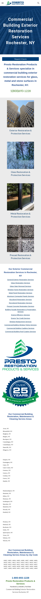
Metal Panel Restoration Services (20, 293)
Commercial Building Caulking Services (20, 328)
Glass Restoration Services (20, 283)
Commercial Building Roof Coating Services (20, 331)
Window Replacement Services (21, 322)
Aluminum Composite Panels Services (20, 296)
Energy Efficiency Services (20, 315)
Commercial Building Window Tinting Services (20, 325)
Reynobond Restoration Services (20, 303)
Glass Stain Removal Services (20, 286)
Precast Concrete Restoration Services (20, 306)
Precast (13, 255)
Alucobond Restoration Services (20, 299)
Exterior (13, 130)
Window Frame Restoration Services (20, 290)
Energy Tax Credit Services (20, 318)
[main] (20, 30)
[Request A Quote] (20, 58)
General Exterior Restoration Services (20, 280)
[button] (2, 3)
